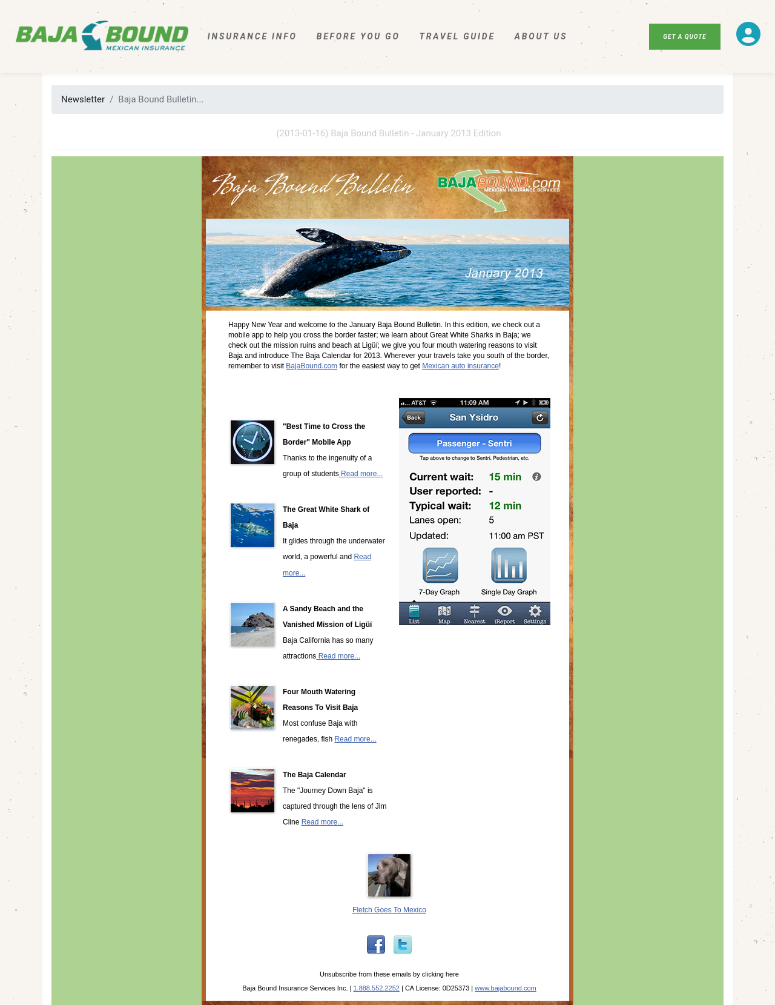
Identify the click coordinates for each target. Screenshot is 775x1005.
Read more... (361, 473)
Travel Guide (457, 36)
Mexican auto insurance (460, 366)
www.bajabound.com (505, 988)
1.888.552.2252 (376, 988)
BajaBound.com (311, 366)
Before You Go (358, 36)
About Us (541, 36)
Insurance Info (252, 36)
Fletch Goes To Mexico (389, 910)
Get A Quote (684, 36)
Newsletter (83, 99)
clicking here (440, 974)
